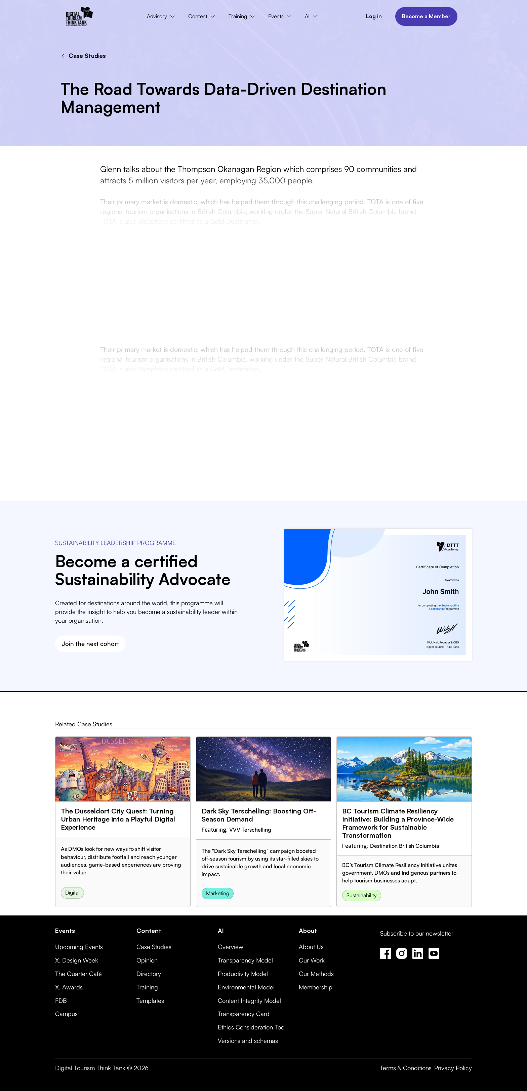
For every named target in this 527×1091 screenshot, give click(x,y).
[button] (162, 16)
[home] (79, 16)
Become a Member (426, 16)
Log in (374, 16)
